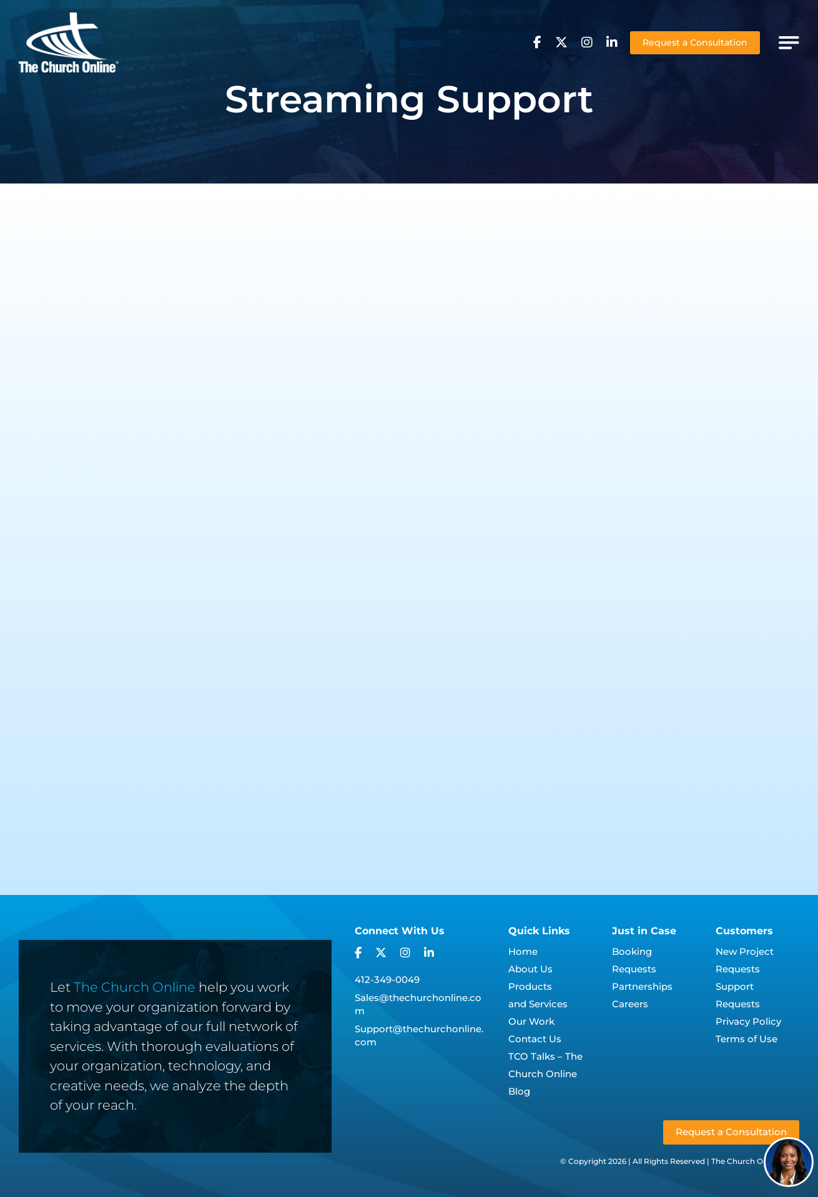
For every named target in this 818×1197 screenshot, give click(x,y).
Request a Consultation (695, 42)
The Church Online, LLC (755, 1161)
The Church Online (134, 987)
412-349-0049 (387, 979)
